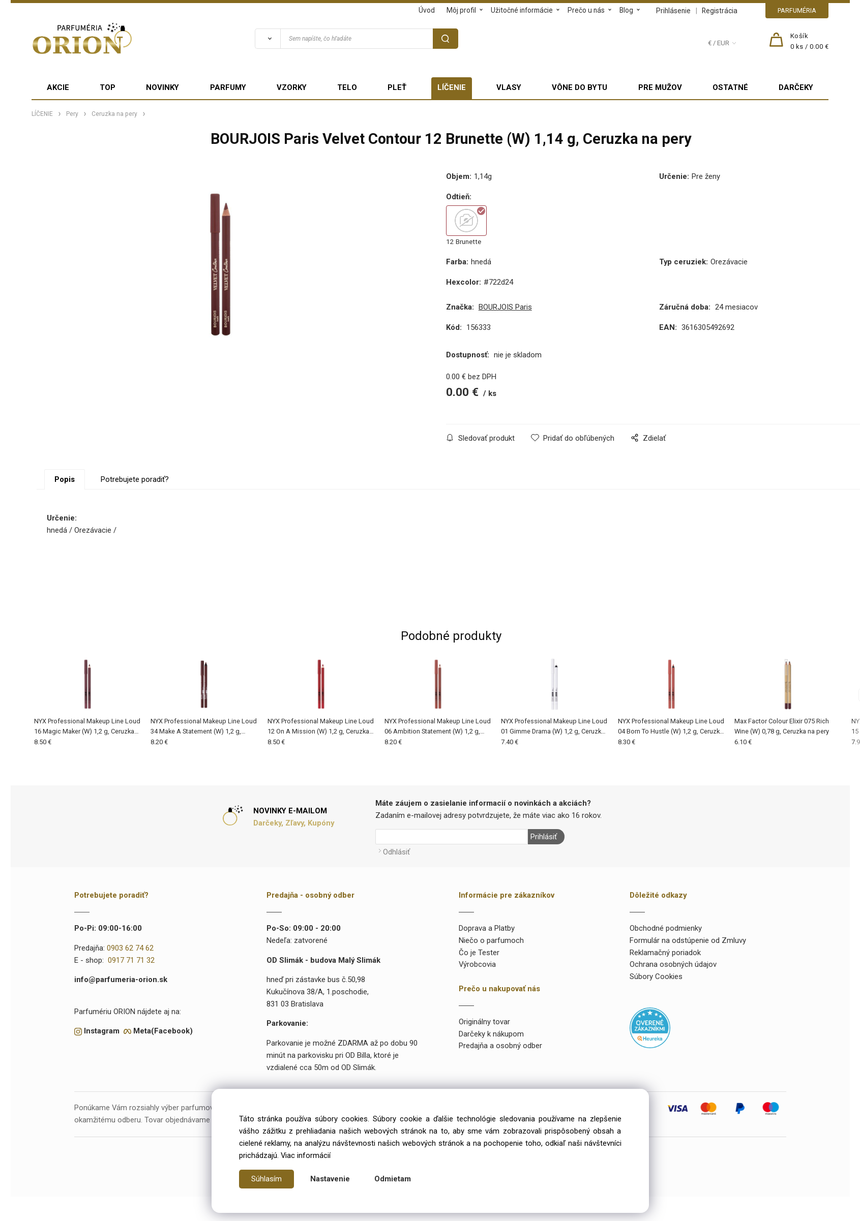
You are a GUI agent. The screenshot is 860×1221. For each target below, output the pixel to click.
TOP (107, 87)
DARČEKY (796, 87)
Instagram (102, 1030)
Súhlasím (266, 1178)
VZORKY (292, 87)
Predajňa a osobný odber (500, 1045)
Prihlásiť (543, 836)
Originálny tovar (484, 1021)
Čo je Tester (479, 952)
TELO (347, 87)
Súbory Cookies (656, 976)
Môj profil (461, 10)
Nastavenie (330, 1178)
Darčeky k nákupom (491, 1033)
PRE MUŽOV (660, 87)
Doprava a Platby (487, 928)
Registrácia (719, 11)
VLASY (508, 87)
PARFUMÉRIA (797, 10)
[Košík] (809, 41)
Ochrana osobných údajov (673, 964)
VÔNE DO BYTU (579, 87)
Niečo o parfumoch (491, 940)
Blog (626, 10)
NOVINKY (162, 87)
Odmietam (392, 1178)
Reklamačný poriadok (665, 952)
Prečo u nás (586, 10)
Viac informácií (306, 1155)
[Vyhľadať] (267, 38)
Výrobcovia (477, 964)
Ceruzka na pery (114, 113)
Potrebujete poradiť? (135, 479)
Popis (64, 479)
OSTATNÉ (730, 87)
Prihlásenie (673, 11)
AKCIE (58, 87)
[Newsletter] (451, 836)
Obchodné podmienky (666, 928)
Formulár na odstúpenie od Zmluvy (688, 940)
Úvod (427, 10)
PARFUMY (228, 87)
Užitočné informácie (522, 10)
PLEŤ (397, 87)
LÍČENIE (451, 87)
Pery (72, 113)
